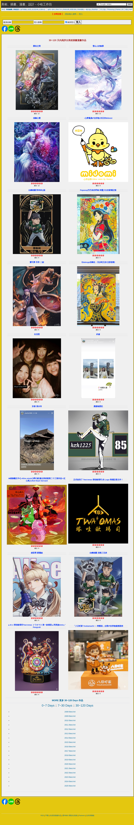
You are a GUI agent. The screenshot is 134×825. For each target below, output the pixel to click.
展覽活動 (73, 9)
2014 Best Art (70, 738)
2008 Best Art (70, 712)
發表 (53, 9)
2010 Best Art (70, 720)
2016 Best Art (70, 747)
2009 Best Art (70, 716)
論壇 (49, 9)
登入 (81, 14)
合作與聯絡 (90, 815)
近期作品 (42, 9)
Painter (118, 9)
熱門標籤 (24, 9)
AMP (130, 9)
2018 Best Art (70, 755)
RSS (42, 815)
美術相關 (80, 9)
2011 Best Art (70, 725)
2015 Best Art (70, 742)
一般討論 (88, 9)
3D (123, 9)
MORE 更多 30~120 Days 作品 (67, 700)
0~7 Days (48, 705)
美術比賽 (66, 9)
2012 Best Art (70, 729)
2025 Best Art (70, 786)
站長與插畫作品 (55, 815)
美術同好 (95, 9)
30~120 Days (84, 705)
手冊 (47, 815)
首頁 (3, 9)
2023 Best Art (70, 777)
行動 (126, 9)
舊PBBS (65, 815)
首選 (29, 9)
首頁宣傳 (35, 9)
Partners (82, 815)
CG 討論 (103, 9)
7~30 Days (65, 705)
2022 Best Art (70, 773)
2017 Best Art (70, 751)
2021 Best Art (70, 768)
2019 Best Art (70, 760)
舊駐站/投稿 (73, 815)
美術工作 (59, 9)
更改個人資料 (70, 14)
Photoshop (110, 9)
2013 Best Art (70, 734)
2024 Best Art (70, 781)
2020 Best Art (70, 764)
